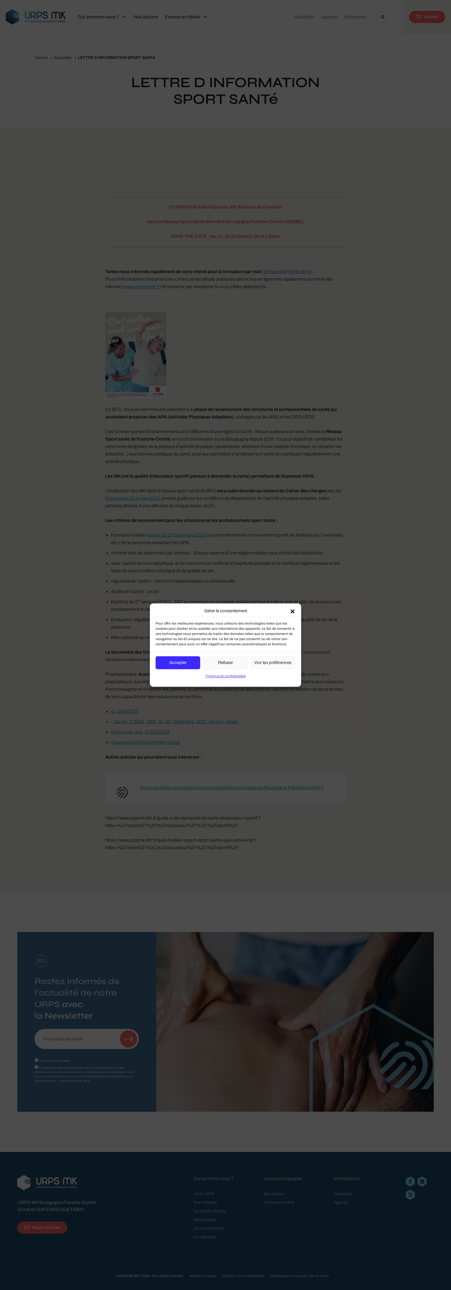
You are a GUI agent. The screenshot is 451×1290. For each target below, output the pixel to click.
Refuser (225, 662)
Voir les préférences (273, 662)
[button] (292, 611)
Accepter (178, 662)
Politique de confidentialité (226, 676)
